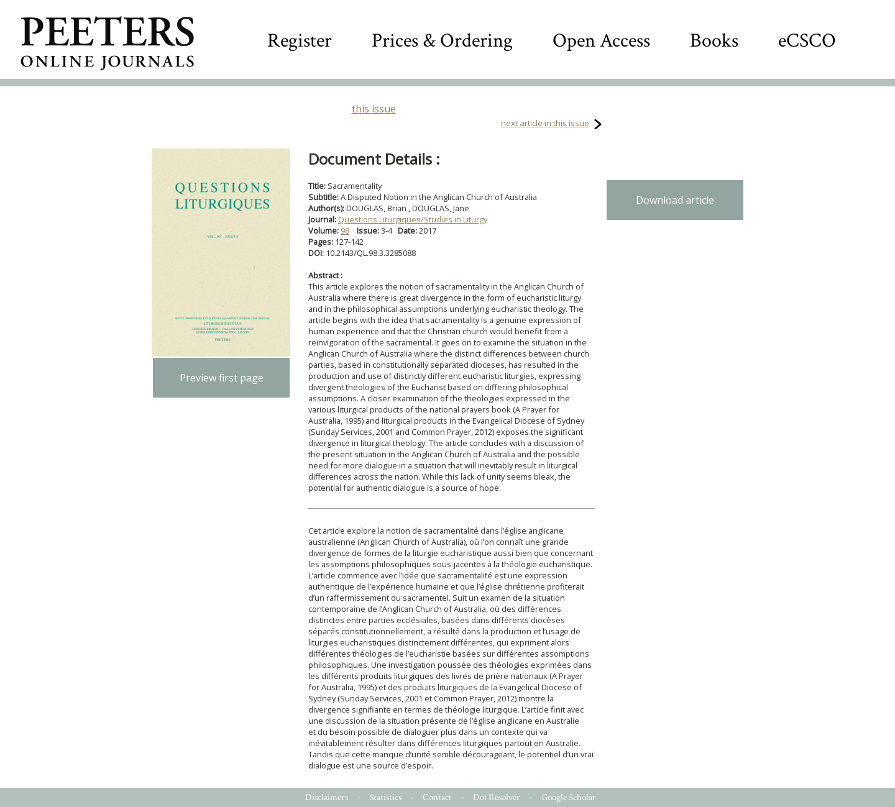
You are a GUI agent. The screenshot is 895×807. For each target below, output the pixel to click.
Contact (437, 797)
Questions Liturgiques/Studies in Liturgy (412, 219)
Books (714, 40)
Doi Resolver (496, 797)
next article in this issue (545, 123)
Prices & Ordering (442, 40)
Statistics (385, 797)
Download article (675, 200)
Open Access (601, 40)
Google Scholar (568, 797)
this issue (374, 109)
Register (299, 40)
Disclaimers (326, 797)
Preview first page (222, 378)
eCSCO (807, 40)
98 (345, 230)
